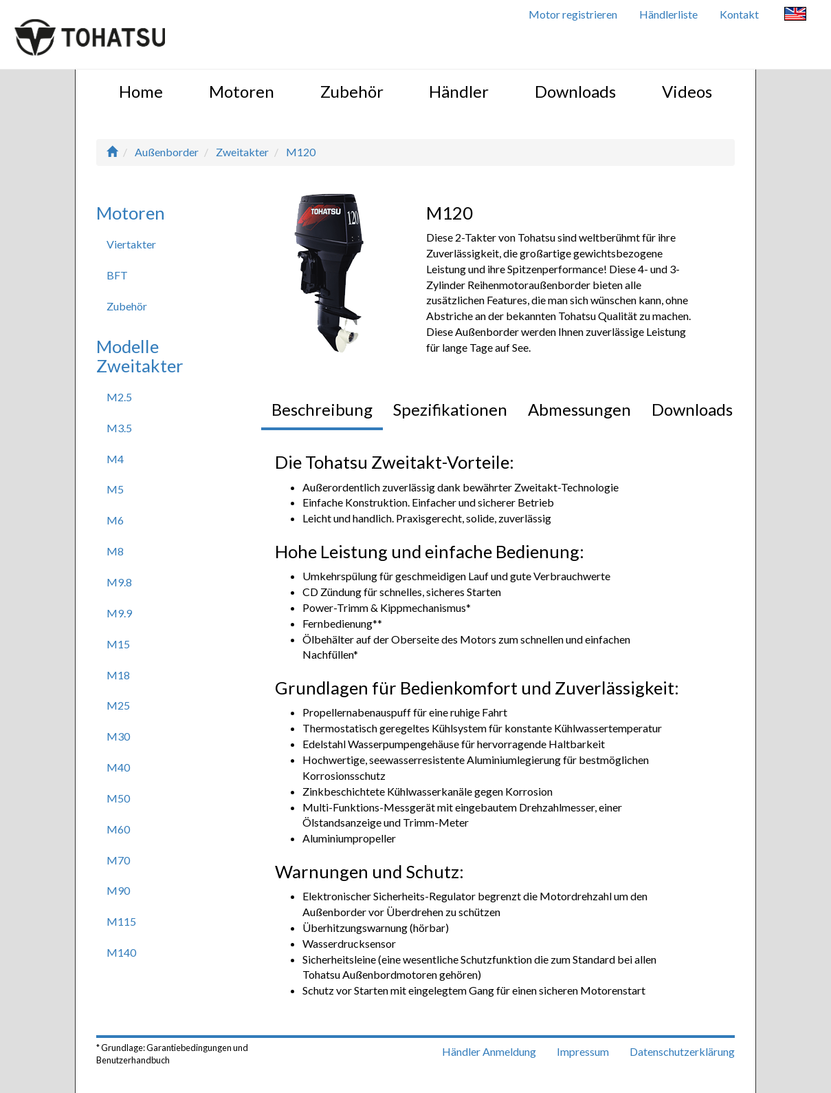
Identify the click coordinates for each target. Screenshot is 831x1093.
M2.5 (119, 396)
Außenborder (167, 151)
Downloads (575, 91)
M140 (121, 952)
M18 (118, 674)
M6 (115, 520)
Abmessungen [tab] (579, 409)
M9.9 (119, 612)
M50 (118, 798)
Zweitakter (242, 151)
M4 (115, 458)
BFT (117, 275)
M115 (121, 921)
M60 (118, 829)
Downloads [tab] (692, 409)
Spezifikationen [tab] (450, 409)
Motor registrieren (573, 14)
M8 (115, 551)
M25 (118, 705)
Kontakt (739, 14)
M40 (118, 767)
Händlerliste (668, 14)
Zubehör (352, 91)
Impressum (583, 1051)
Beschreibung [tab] (322, 409)
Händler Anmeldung (489, 1051)
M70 (118, 860)
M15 (118, 643)
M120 (300, 151)
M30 (118, 736)
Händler (459, 91)
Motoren (241, 91)
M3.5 (119, 427)
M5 (115, 489)
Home (141, 91)
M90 (118, 890)
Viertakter (131, 244)
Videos (687, 91)
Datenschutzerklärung (682, 1051)
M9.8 (119, 581)
